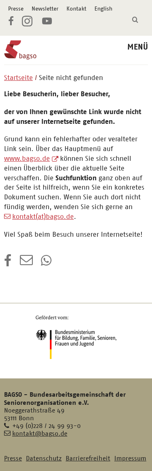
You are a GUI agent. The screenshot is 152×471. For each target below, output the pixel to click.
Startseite (18, 77)
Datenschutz (44, 458)
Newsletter (45, 8)
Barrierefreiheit (88, 458)
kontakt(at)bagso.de (43, 216)
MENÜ (137, 47)
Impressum (130, 458)
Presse (16, 8)
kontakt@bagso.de (39, 433)
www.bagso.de (27, 158)
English (103, 8)
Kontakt (76, 8)
